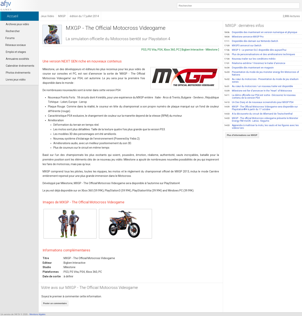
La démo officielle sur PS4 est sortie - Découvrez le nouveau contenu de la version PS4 (260, 96)
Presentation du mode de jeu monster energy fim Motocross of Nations (261, 73)
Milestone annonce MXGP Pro (243, 36)
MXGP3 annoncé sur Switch (242, 45)
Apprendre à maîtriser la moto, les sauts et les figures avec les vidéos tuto (261, 126)
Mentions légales (37, 314)
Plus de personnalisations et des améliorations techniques (259, 54)
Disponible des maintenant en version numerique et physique (260, 32)
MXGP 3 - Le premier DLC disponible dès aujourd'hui (255, 50)
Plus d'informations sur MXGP (242, 135)
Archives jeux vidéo (17, 24)
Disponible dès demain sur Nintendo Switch (251, 41)
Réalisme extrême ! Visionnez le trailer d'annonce (254, 63)
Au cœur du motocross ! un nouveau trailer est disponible (258, 86)
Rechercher (13, 31)
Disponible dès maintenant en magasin (249, 67)
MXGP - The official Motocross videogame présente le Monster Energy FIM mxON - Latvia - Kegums (261, 119)
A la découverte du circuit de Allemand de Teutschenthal (258, 113)
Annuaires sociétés (17, 58)
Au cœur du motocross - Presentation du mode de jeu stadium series (261, 80)
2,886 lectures (291, 16)
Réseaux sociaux (14, 45)
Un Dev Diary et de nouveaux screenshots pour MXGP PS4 (258, 102)
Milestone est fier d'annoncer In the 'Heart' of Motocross (258, 90)
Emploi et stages (16, 51)
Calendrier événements (20, 65)
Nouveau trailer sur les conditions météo (249, 58)
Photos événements (18, 72)
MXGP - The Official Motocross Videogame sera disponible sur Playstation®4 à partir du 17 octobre (261, 108)
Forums (8, 38)
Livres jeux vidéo (16, 79)
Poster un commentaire (55, 303)
